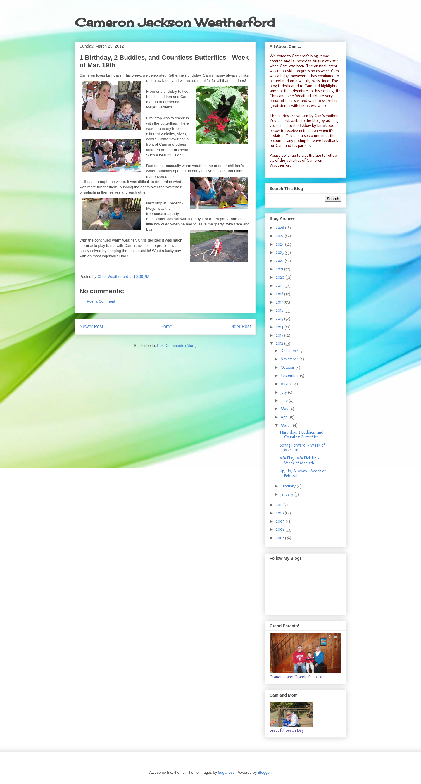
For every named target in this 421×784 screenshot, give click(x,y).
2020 (280, 277)
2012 (280, 343)
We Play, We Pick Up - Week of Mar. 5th (299, 461)
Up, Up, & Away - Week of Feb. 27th (303, 473)
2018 (280, 294)
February (289, 486)
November (290, 358)
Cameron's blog (305, 56)
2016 (280, 310)
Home (166, 326)
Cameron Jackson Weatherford (175, 22)
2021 (280, 269)
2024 (280, 244)
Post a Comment (101, 301)
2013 (280, 335)
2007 (280, 537)
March (287, 425)
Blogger (264, 772)
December (290, 350)
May (285, 408)
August (287, 383)
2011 (280, 504)
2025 (280, 235)
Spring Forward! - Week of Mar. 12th (302, 448)
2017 (280, 302)
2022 (280, 260)
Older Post (240, 326)
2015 (280, 318)
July (284, 392)
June (285, 400)
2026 (280, 227)
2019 (280, 285)
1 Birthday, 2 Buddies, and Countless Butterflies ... (301, 435)
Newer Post (91, 326)
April (285, 417)
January (287, 494)
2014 (280, 327)
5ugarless (226, 772)
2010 (280, 513)
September (290, 375)
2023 (280, 252)
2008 (280, 529)
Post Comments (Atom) (176, 345)
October (288, 367)
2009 (281, 521)
